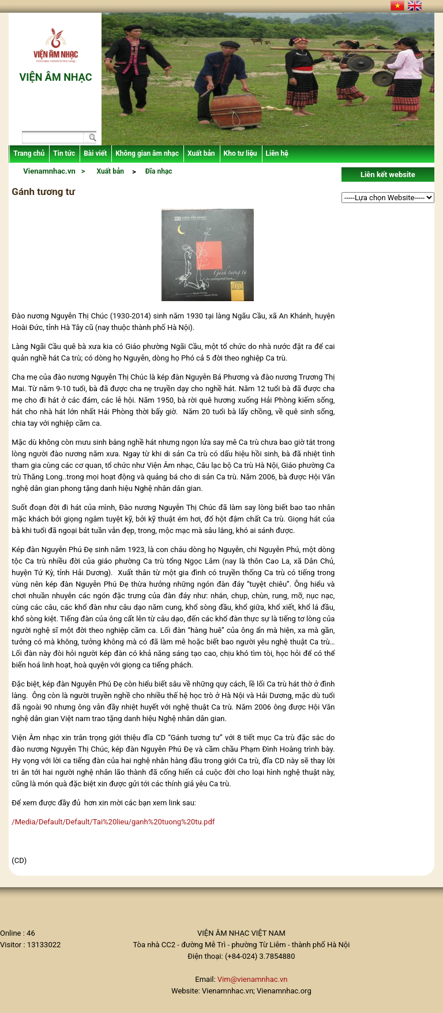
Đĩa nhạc (158, 171)
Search (89, 139)
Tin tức (64, 153)
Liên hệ (277, 153)
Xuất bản (201, 153)
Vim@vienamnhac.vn (252, 979)
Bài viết (95, 153)
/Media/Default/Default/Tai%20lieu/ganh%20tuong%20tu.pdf (113, 821)
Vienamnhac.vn (49, 171)
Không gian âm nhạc (147, 153)
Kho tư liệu (240, 153)
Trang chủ (28, 153)
